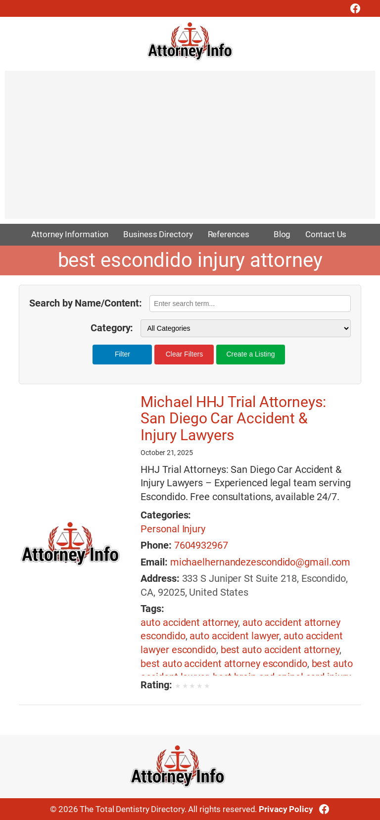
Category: (112, 328)
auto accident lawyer (234, 636)
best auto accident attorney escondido (224, 663)
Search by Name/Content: (85, 303)
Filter (122, 354)
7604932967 (201, 545)
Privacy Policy (286, 809)
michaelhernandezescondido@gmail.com (260, 562)
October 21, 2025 (166, 453)
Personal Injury (173, 529)
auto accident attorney (189, 622)
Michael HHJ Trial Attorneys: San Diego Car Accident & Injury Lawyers (233, 418)
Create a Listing (250, 354)
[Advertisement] (190, 149)
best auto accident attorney (280, 650)
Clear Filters (184, 354)
